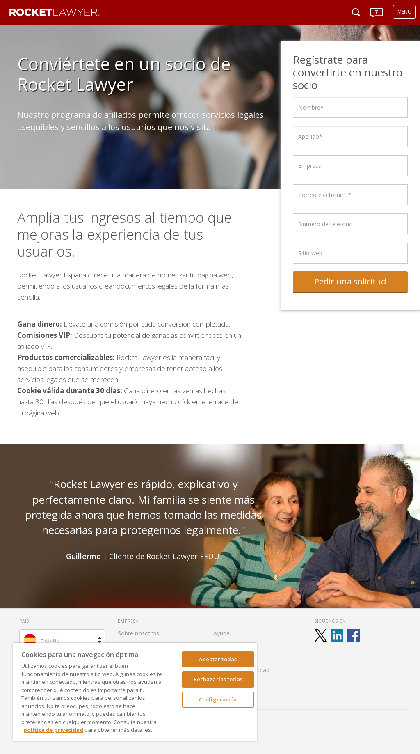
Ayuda (221, 633)
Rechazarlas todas (218, 679)
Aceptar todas (218, 659)
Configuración (218, 699)
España (49, 640)
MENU (404, 11)
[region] (135, 692)
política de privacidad (53, 729)
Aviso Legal (228, 658)
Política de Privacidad (241, 670)
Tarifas (222, 645)
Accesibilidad (230, 682)
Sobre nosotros (138, 633)
